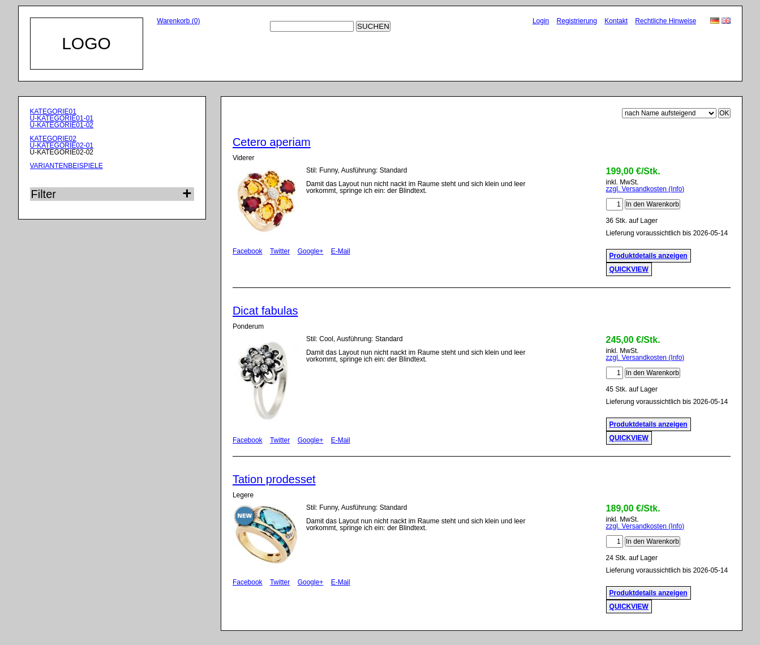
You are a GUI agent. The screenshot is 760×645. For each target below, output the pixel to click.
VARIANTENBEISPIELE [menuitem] (66, 166)
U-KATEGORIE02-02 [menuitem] (61, 152)
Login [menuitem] (541, 21)
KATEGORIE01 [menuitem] (53, 111)
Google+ (311, 251)
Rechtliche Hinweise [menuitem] (665, 21)
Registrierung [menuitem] (577, 21)
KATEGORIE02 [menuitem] (53, 139)
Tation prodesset (274, 479)
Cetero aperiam (272, 142)
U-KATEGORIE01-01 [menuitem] (61, 118)
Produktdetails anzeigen (648, 256)
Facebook (248, 251)
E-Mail (340, 251)
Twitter (280, 251)
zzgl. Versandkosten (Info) (645, 189)
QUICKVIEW (629, 269)
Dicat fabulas (265, 310)
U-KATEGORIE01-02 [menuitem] (61, 125)
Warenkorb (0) (178, 21)
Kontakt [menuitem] (616, 21)
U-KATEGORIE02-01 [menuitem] (61, 145)
